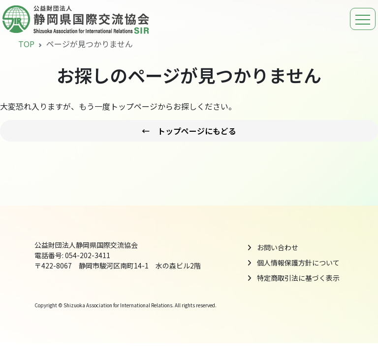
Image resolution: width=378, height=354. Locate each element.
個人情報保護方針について (298, 262)
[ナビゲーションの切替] (363, 19)
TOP (26, 44)
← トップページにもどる (189, 131)
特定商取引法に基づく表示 (298, 278)
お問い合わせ (277, 247)
